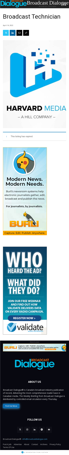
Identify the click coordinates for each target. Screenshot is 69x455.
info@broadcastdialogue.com (34, 439)
